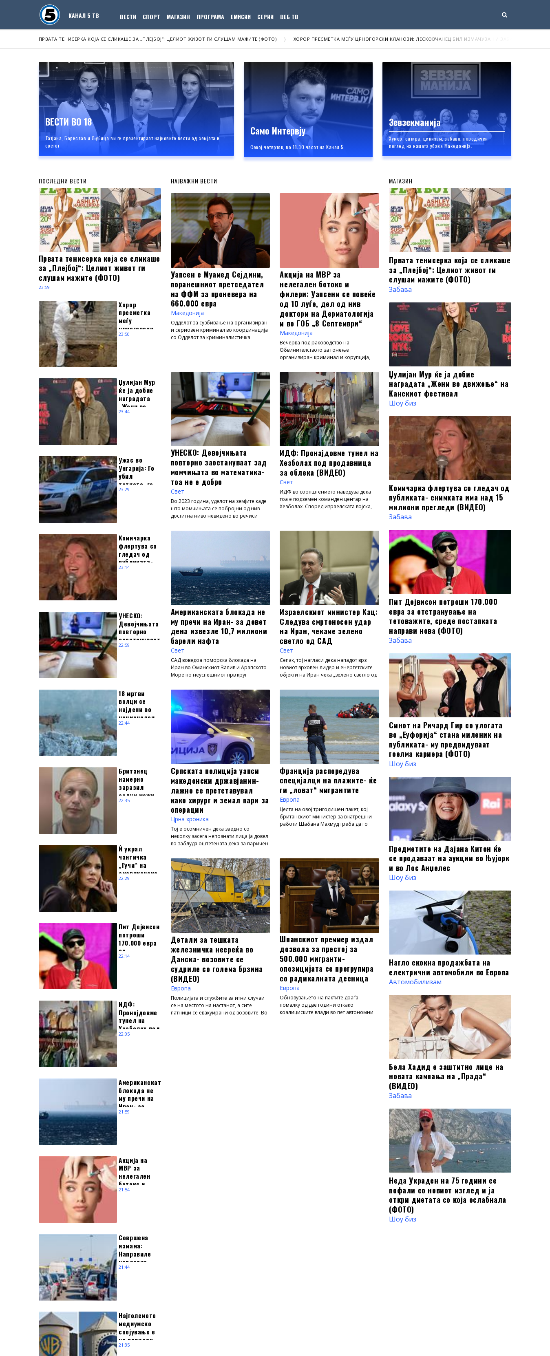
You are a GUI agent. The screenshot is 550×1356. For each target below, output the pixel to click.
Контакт (127, 1337)
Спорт (151, 16)
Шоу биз (402, 403)
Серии (265, 16)
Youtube (314, 1254)
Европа (291, 808)
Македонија (190, 315)
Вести (128, 16)
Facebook (234, 1254)
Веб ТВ (289, 16)
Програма (210, 16)
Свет (178, 495)
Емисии (241, 16)
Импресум (162, 1337)
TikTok (341, 1254)
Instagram (281, 1254)
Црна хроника (193, 828)
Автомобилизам (415, 982)
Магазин (178, 16)
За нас (96, 1337)
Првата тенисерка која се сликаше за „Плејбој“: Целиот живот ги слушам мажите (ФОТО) (158, 39)
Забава (400, 289)
